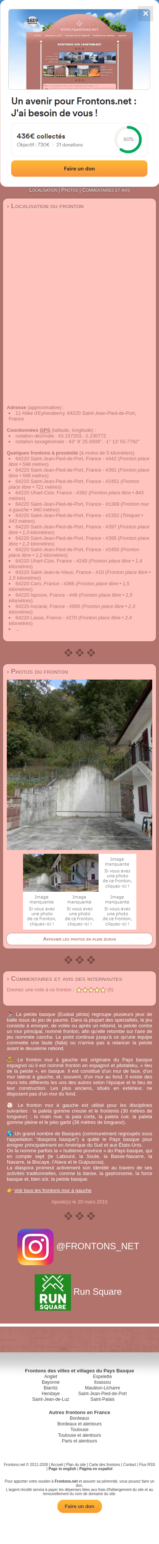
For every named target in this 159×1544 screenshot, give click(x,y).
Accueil (57, 1465)
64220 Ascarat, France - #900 (47, 606)
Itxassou (102, 1382)
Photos (69, 190)
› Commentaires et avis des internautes (64, 979)
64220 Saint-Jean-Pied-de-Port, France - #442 (65, 458)
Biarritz (51, 1388)
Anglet (50, 1376)
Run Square (79, 1291)
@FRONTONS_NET (79, 1246)
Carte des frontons (104, 1465)
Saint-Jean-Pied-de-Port (102, 1393)
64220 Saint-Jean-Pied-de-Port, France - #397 (65, 527)
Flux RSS (147, 1465)
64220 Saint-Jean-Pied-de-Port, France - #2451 (67, 481)
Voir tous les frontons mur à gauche (53, 1190)
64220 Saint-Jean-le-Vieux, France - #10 (59, 572)
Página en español (96, 1469)
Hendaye (51, 1393)
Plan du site (76, 1465)
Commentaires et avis (106, 190)
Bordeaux (79, 1418)
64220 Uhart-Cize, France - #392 (51, 492)
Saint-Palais (102, 1399)
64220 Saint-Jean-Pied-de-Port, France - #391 (65, 470)
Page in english (62, 1469)
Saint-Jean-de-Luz (50, 1399)
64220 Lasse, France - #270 (46, 617)
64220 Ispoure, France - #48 (46, 595)
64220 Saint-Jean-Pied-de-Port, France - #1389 (67, 504)
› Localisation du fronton (45, 206)
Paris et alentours (79, 1441)
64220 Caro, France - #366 (44, 583)
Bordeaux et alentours (79, 1424)
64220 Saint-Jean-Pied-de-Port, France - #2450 (67, 549)
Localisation (43, 190)
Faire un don (79, 1506)
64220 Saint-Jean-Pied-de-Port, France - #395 (65, 538)
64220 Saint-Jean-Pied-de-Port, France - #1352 (67, 515)
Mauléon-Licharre (102, 1388)
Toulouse (79, 1429)
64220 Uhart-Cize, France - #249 (51, 561)
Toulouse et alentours (79, 1435)
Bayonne (51, 1382)
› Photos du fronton (37, 671)
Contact (129, 1465)
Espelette (102, 1376)
